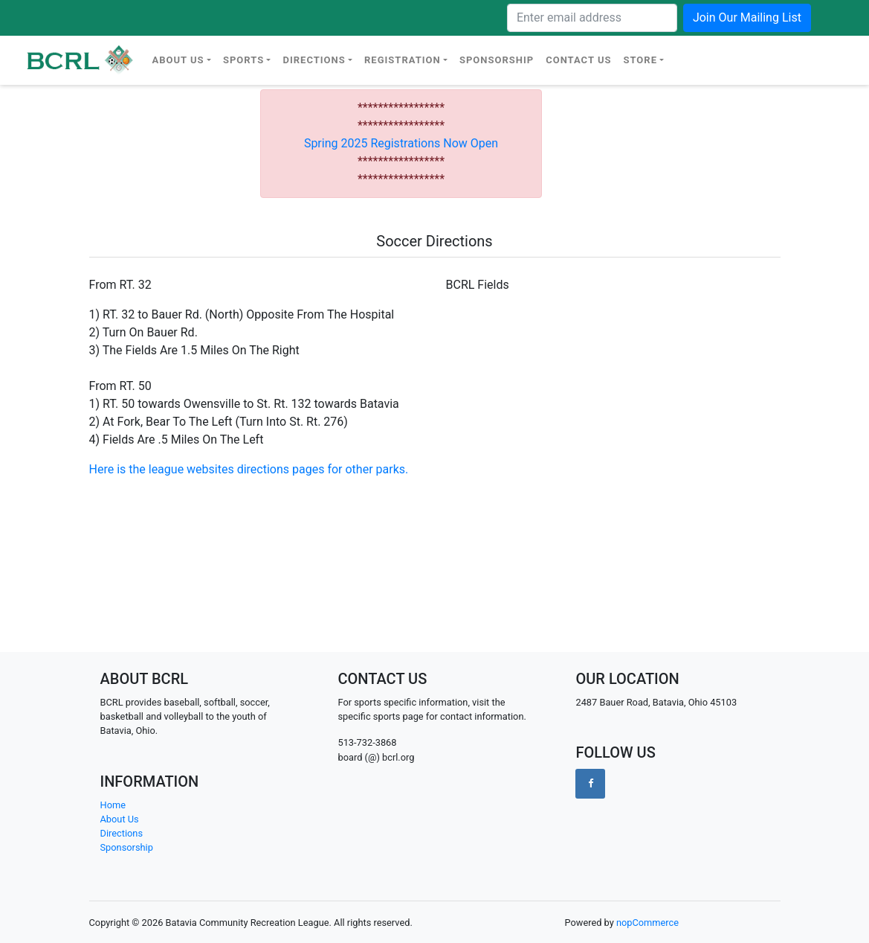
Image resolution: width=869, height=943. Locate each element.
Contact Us (578, 59)
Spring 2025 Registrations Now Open (401, 143)
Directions (313, 59)
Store (640, 59)
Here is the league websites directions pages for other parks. (250, 469)
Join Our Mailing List (747, 17)
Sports (243, 59)
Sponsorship (496, 59)
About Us (178, 59)
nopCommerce (647, 922)
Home (113, 805)
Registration (402, 59)
